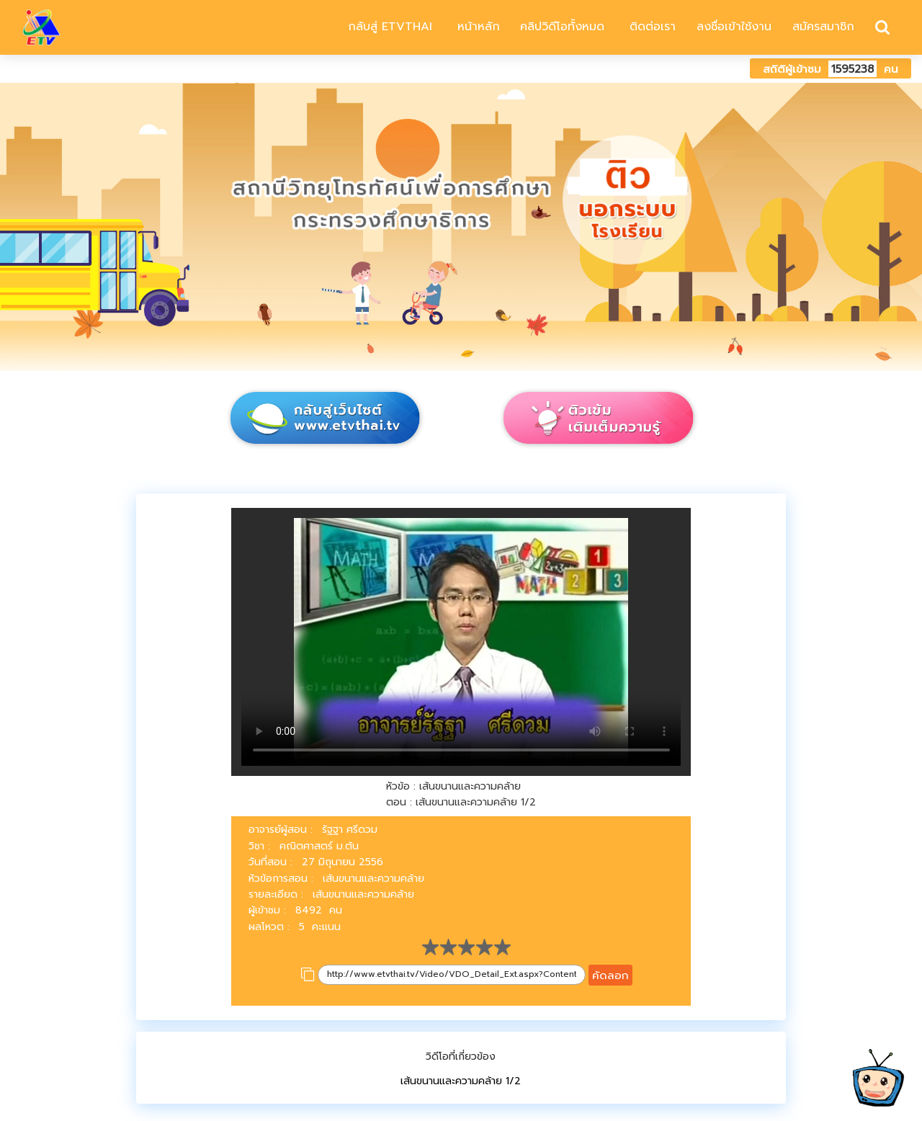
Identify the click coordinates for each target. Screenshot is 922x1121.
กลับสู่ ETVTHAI (388, 26)
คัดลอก (610, 975)
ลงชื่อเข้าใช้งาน (734, 26)
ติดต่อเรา (650, 26)
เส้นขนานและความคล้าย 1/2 (460, 1081)
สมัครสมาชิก (823, 26)
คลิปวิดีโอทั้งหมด (562, 26)
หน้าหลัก (476, 26)
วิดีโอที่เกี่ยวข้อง (461, 1056)
